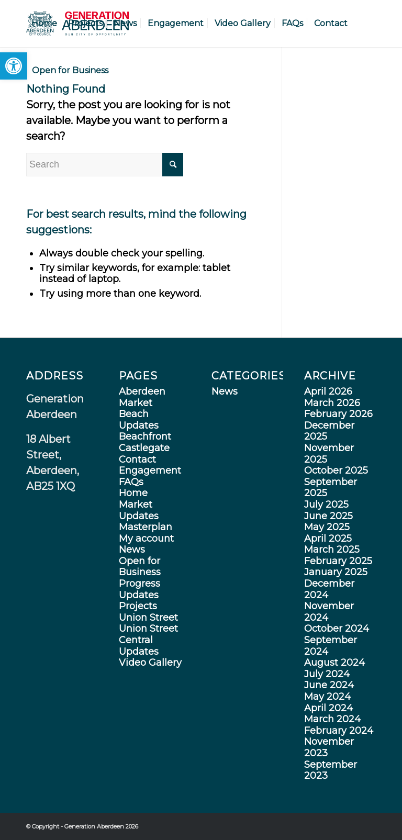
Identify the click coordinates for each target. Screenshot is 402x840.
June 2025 (328, 516)
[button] (13, 66)
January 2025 (335, 572)
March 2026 (332, 403)
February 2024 (338, 730)
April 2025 (328, 538)
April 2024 (328, 708)
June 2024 (329, 685)
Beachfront (145, 436)
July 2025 (326, 504)
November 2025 (329, 453)
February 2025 (338, 561)
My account (146, 538)
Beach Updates (139, 419)
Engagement (150, 470)
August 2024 (334, 662)
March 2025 (332, 549)
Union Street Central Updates (148, 640)
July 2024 (327, 674)
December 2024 (329, 589)
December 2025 (329, 431)
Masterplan (145, 527)
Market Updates (139, 510)
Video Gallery (150, 662)
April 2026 (328, 391)
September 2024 (330, 645)
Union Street (148, 617)
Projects (138, 606)
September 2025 (330, 487)
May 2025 (327, 527)
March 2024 (332, 719)
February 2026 (338, 414)
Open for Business (140, 566)
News (132, 549)
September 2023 (330, 770)
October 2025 (336, 470)
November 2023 (329, 747)
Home (133, 493)
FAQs (131, 482)
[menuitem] (44, 23)
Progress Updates (139, 589)
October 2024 (336, 628)
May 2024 (327, 696)
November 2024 (329, 611)
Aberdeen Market (142, 397)
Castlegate (144, 448)
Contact (137, 459)
